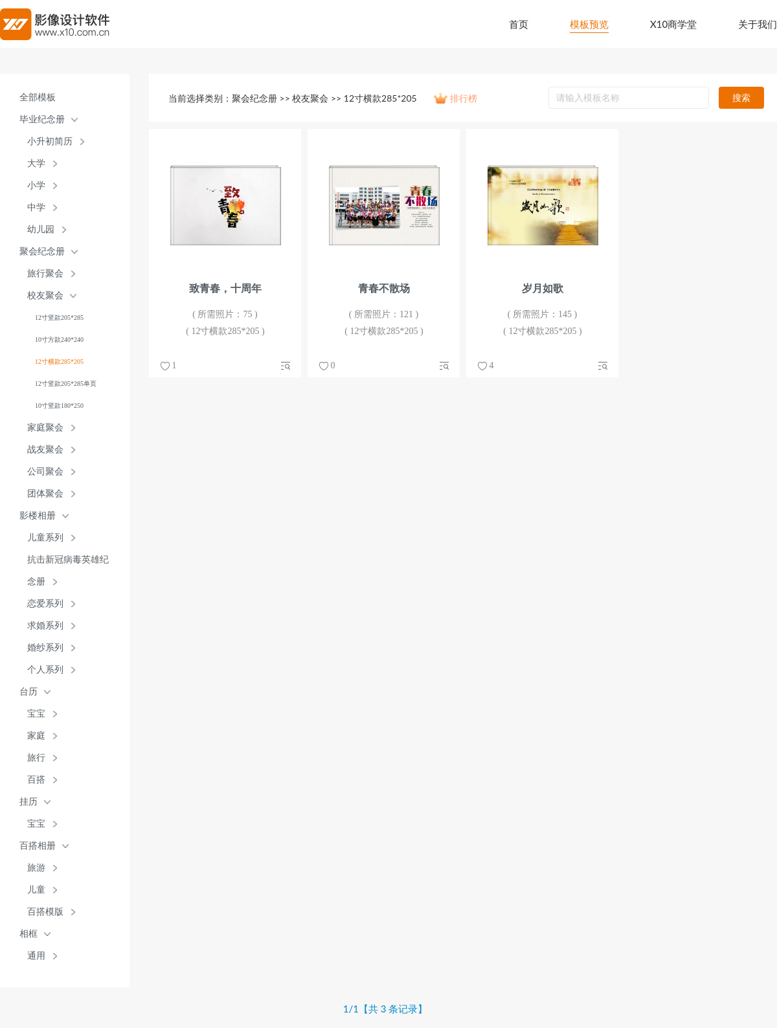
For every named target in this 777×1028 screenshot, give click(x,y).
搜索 (741, 97)
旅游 (36, 868)
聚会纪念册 (42, 251)
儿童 (36, 890)
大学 (36, 163)
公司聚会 (45, 471)
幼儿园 (40, 229)
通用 (36, 956)
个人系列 (45, 670)
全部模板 (37, 97)
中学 (36, 207)
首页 (518, 24)
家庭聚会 (45, 427)
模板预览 (589, 24)
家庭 (36, 736)
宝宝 (36, 714)
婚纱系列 (45, 648)
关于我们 (757, 24)
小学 (36, 185)
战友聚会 (45, 449)
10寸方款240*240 (59, 339)
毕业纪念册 (42, 119)
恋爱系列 (45, 604)
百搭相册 (37, 846)
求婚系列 (45, 626)
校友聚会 (45, 295)
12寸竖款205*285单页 (65, 383)
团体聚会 (45, 493)
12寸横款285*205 (59, 361)
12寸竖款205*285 (59, 317)
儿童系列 (45, 537)
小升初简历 (50, 141)
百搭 (36, 780)
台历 (28, 692)
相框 (28, 934)
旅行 (36, 758)
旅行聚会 (45, 273)
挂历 (28, 802)
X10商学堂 (673, 24)
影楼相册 (37, 515)
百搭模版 (45, 912)
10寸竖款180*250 (59, 405)
